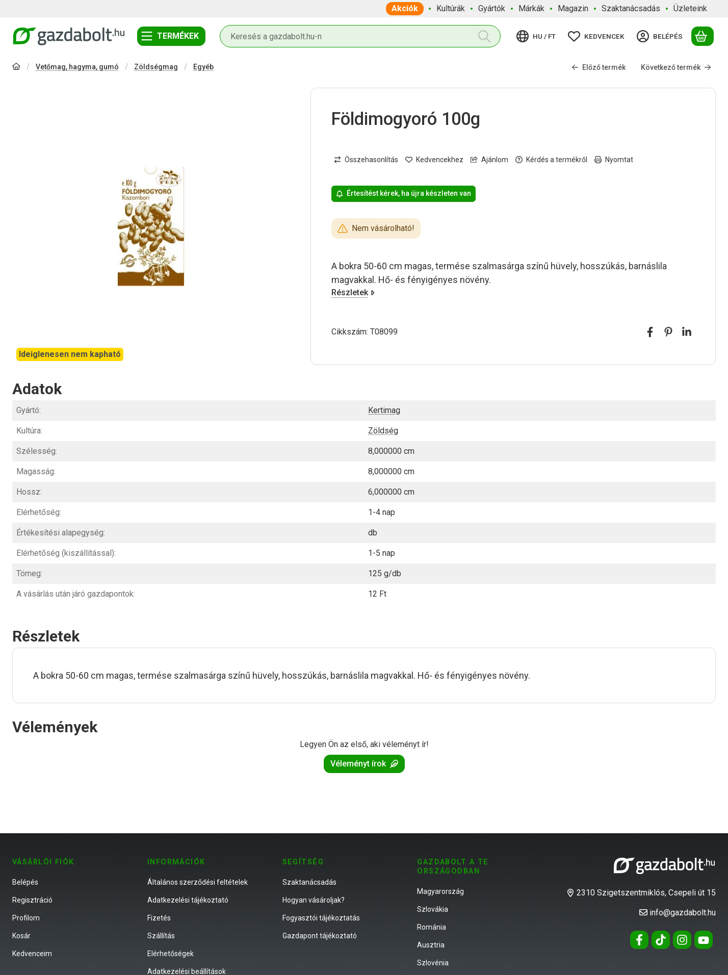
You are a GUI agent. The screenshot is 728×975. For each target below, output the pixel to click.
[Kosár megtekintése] (702, 36)
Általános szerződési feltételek (197, 882)
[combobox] (360, 36)
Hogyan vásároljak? (313, 900)
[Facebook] (639, 940)
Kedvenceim (32, 954)
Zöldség (383, 430)
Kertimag (384, 410)
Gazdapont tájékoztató (319, 936)
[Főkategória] (16, 67)
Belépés (25, 882)
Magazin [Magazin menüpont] (573, 8)
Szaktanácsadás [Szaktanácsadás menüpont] (631, 8)
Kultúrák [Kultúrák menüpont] (450, 8)
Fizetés (159, 918)
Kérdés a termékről (551, 160)
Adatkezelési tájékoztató (187, 900)
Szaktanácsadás (309, 882)
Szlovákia (432, 909)
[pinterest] (668, 332)
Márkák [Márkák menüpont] (531, 8)
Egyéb (203, 67)
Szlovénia (433, 963)
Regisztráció (32, 900)
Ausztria (431, 945)
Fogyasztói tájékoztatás (321, 918)
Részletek (353, 293)
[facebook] (650, 332)
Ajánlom (489, 160)
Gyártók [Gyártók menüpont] (491, 8)
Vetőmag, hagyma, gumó (77, 67)
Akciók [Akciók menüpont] (405, 8)
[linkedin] (687, 332)
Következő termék (676, 67)
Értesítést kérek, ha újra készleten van (403, 194)
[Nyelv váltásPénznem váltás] (537, 36)
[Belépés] (661, 36)
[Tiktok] (661, 940)
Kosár (21, 936)
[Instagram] (682, 940)
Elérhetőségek (170, 954)
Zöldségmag (156, 67)
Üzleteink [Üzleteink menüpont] (690, 8)
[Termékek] (171, 36)
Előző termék (598, 67)
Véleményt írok (364, 763)
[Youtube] (703, 940)
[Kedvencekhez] (434, 159)
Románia (431, 927)
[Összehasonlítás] (366, 159)
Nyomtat (613, 160)
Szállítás (161, 936)
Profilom (26, 918)
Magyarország (440, 891)
